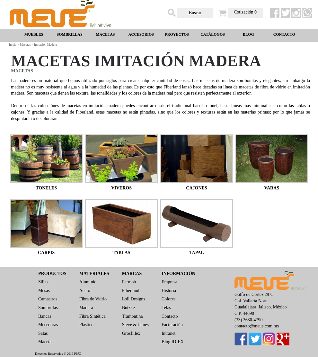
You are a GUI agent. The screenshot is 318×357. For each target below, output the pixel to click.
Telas (166, 307)
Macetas (45, 341)
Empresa (169, 281)
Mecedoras (48, 324)
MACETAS (105, 34)
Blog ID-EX (173, 341)
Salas (43, 333)
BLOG (248, 34)
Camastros (47, 299)
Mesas (44, 290)
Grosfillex (131, 333)
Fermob (129, 281)
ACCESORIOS (141, 34)
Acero (84, 290)
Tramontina (132, 316)
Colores (169, 299)
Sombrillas (48, 307)
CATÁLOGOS (212, 34)
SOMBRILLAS (70, 34)
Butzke (128, 307)
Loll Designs (133, 299)
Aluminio (88, 281)
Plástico (86, 324)
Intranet (169, 333)
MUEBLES (33, 34)
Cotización (245, 12)
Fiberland (130, 290)
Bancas (44, 316)
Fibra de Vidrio (93, 299)
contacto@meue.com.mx (256, 326)
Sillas (43, 281)
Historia (169, 290)
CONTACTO (284, 34)
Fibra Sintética (92, 316)
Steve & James (135, 324)
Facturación (172, 324)
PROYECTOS (177, 34)
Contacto (170, 316)
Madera (86, 307)
